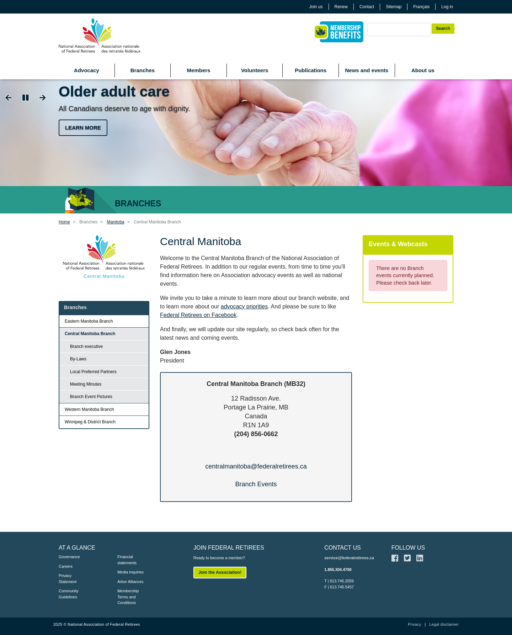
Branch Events (256, 484)
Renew (341, 6)
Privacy (414, 624)
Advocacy (86, 70)
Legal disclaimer (444, 624)
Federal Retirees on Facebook (198, 315)
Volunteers (254, 70)
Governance (69, 557)
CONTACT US (342, 548)
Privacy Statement (67, 578)
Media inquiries (130, 572)
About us (422, 70)
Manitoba (115, 221)
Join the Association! (219, 572)
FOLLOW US (408, 548)
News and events (366, 70)
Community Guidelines (69, 594)
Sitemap (393, 6)
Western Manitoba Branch (89, 409)
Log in (447, 6)
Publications (310, 70)
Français (421, 6)
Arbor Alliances (130, 582)
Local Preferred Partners (93, 371)
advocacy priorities (244, 306)
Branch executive (86, 346)
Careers (66, 566)
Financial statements (127, 560)
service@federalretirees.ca (349, 558)
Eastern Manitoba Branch (89, 321)
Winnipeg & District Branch (90, 421)
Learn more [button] (83, 128)
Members (198, 70)
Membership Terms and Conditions (128, 597)
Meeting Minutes (85, 384)
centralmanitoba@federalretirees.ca (255, 466)
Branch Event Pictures (91, 396)
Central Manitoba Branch (90, 333)
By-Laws (78, 358)
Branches (142, 70)
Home (64, 221)
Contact (366, 6)
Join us (316, 6)
